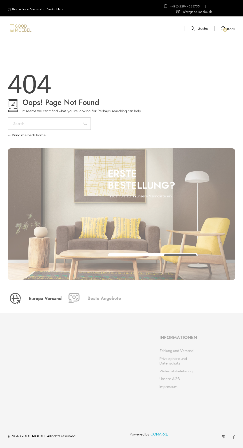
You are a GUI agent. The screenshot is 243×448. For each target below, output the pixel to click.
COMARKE (159, 434)
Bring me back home (27, 135)
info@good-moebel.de (197, 11)
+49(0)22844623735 (184, 6)
